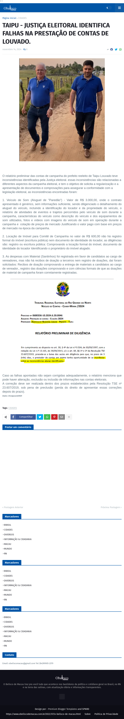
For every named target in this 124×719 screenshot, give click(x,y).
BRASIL (7, 525)
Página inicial (9, 18)
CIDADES (22, 18)
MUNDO (8, 548)
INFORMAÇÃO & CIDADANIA (17, 539)
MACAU (7, 544)
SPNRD (85, 709)
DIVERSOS (9, 534)
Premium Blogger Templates (62, 709)
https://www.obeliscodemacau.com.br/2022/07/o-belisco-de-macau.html (43, 714)
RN (5, 553)
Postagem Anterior (13, 507)
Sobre (88, 714)
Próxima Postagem (110, 507)
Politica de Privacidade (106, 714)
